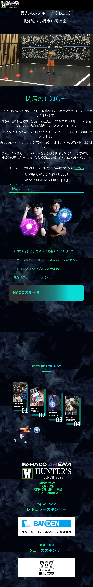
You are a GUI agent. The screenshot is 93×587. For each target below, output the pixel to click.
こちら (79, 168)
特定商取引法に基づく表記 (46, 489)
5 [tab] (54, 89)
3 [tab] (46, 89)
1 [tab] (39, 89)
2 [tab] (43, 89)
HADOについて (46, 483)
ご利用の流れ (46, 486)
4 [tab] (50, 89)
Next (91, 60)
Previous (2, 60)
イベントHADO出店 (46, 493)
